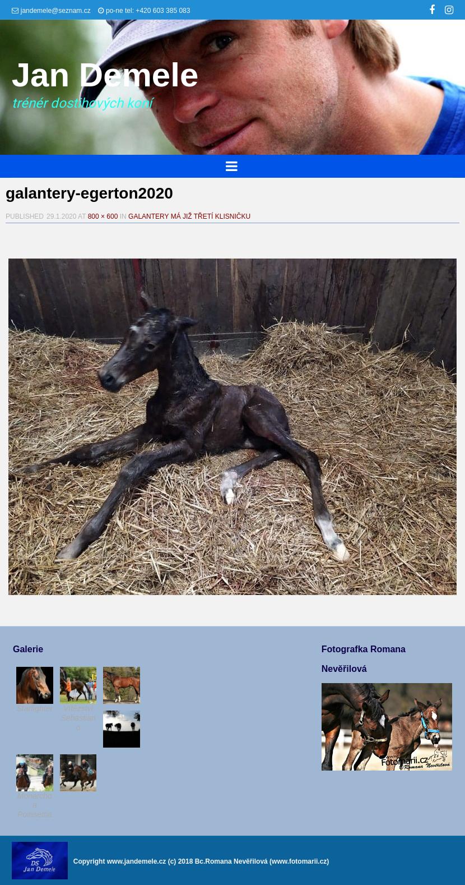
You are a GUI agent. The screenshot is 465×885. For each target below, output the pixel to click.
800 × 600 (103, 216)
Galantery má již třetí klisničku (189, 216)
